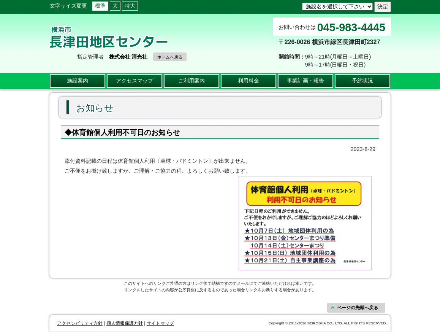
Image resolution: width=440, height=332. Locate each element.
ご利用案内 (191, 81)
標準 (100, 6)
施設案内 (77, 81)
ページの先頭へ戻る (357, 307)
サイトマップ (160, 323)
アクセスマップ (134, 81)
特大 (130, 6)
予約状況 (362, 81)
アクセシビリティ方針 (80, 323)
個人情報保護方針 (124, 323)
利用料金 (248, 81)
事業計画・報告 (305, 81)
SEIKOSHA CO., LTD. (325, 323)
